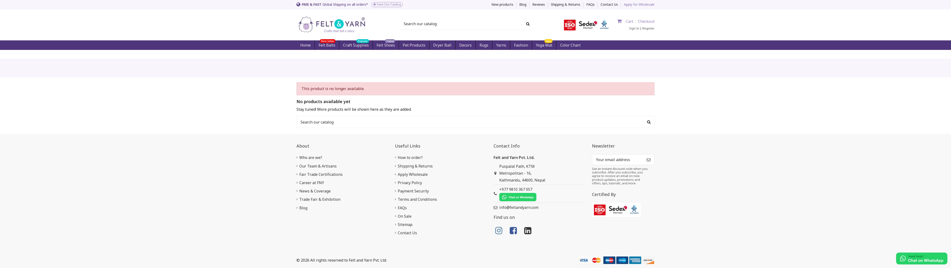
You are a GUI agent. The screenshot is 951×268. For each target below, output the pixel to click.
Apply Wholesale (413, 174)
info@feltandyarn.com (519, 207)
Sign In (634, 28)
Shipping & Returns (566, 4)
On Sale (405, 216)
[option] (384, 4)
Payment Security (413, 191)
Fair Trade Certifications (321, 174)
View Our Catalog (387, 4)
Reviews (539, 4)
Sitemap (405, 224)
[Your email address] (617, 159)
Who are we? (310, 157)
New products (502, 4)
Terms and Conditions (417, 199)
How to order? (410, 157)
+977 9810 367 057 (517, 194)
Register (648, 28)
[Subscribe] (648, 159)
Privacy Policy (410, 182)
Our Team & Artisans (318, 166)
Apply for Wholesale (639, 4)
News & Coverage (315, 191)
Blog (523, 4)
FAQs (591, 4)
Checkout (646, 21)
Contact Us (609, 4)
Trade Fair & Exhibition (319, 199)
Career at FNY (311, 182)
